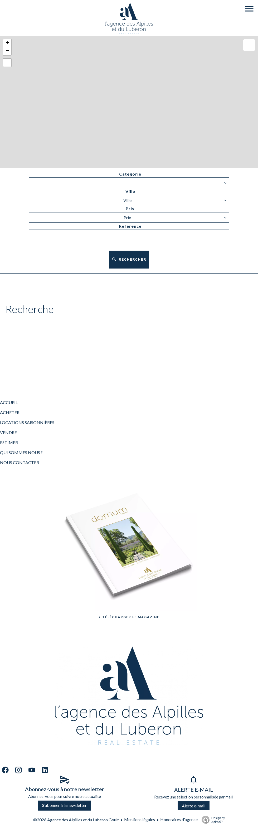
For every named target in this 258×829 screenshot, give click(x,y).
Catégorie (130, 173)
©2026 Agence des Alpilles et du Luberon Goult (76, 819)
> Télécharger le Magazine (129, 617)
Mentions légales (139, 819)
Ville (130, 191)
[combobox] (129, 182)
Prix (130, 208)
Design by (212, 820)
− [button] (7, 51)
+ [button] (7, 43)
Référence (130, 226)
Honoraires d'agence (179, 819)
